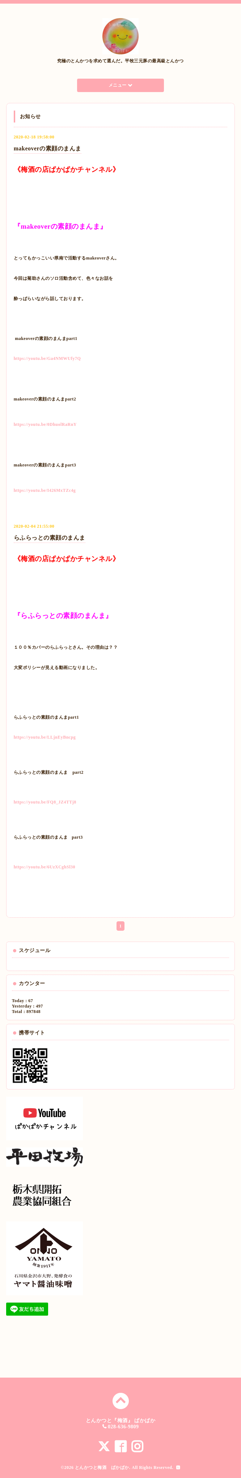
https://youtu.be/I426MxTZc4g (45, 490)
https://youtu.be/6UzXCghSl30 (44, 866)
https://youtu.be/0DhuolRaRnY (45, 424)
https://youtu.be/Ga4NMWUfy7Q (47, 358)
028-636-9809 (123, 1426)
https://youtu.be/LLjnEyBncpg (45, 737)
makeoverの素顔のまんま (47, 148)
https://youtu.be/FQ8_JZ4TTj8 (45, 802)
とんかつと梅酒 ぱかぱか (102, 1467)
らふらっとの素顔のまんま (49, 538)
